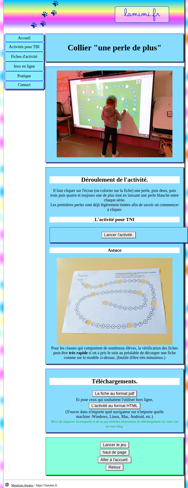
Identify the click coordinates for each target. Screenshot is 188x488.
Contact (24, 85)
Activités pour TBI (24, 47)
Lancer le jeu (114, 445)
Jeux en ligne (24, 66)
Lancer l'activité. (118, 235)
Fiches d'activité (24, 56)
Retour (114, 467)
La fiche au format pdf (114, 393)
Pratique (24, 76)
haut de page (114, 452)
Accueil (24, 38)
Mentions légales (22, 485)
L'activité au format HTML (115, 405)
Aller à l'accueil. (115, 459)
